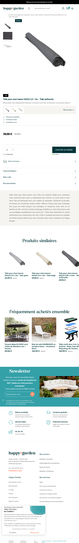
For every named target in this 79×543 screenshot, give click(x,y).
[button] (3, 540)
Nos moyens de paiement (48, 486)
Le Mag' (11, 490)
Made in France (14, 501)
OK (32, 394)
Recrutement (13, 486)
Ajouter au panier (64, 150)
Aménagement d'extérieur (22, 15)
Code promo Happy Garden (48, 494)
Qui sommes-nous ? (15, 482)
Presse (11, 494)
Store (32, 15)
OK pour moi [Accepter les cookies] (34, 532)
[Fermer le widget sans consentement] (13, 507)
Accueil (11, 15)
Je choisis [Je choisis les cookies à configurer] (12, 532)
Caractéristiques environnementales (51, 501)
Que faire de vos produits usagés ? (51, 498)
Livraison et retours (46, 490)
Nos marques (13, 497)
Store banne (39, 15)
